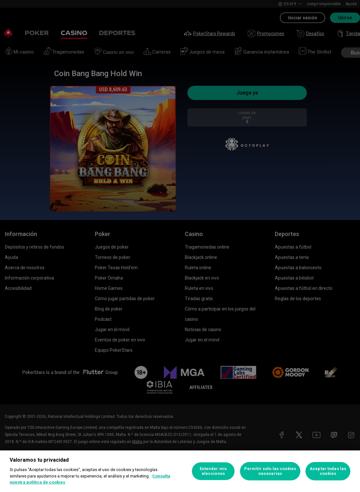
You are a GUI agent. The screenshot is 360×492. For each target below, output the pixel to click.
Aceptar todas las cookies (328, 471)
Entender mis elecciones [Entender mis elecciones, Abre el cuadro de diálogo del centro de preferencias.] (213, 471)
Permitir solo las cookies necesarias (270, 471)
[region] (180, 471)
